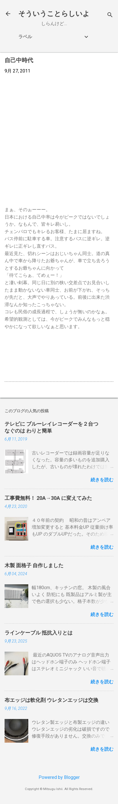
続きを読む (102, 479)
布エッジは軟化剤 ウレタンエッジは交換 (51, 700)
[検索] (110, 15)
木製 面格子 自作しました (34, 565)
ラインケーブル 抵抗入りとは (39, 633)
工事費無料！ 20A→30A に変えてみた (48, 498)
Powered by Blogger (59, 777)
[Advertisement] (59, 140)
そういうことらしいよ (54, 14)
